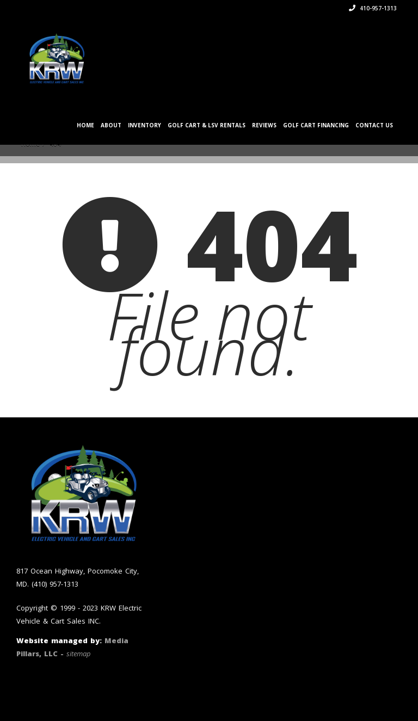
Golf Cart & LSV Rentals (206, 125)
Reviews (264, 125)
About (111, 125)
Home (85, 125)
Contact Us (374, 125)
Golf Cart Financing (316, 125)
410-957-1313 (373, 8)
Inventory (144, 125)
